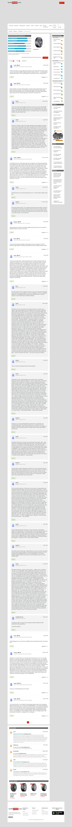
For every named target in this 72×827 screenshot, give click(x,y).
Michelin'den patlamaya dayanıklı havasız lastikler (58, 119)
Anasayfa (11, 25)
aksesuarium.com (35, 810)
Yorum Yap (45, 57)
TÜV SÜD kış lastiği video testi (57, 108)
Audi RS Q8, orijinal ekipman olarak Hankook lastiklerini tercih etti (57, 196)
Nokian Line (33, 793)
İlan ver (61, 2)
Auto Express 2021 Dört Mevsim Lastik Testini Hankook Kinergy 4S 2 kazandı (58, 181)
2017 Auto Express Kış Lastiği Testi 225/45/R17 (58, 166)
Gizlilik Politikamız (45, 812)
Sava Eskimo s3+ (57, 78)
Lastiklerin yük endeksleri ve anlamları (58, 201)
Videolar (37, 25)
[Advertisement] (36, 14)
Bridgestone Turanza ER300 (13, 795)
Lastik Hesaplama (45, 26)
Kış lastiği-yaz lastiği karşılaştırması (57, 127)
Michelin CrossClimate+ (58, 82)
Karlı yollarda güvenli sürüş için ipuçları (57, 191)
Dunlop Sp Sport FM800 (58, 50)
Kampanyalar (22, 25)
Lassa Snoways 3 (57, 69)
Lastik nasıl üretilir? (57, 115)
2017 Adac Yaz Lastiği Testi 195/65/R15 (57, 159)
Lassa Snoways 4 (57, 72)
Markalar (16, 25)
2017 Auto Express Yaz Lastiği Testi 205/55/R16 (58, 163)
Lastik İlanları (34, 812)
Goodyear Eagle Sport (58, 43)
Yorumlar (11, 60)
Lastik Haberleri (26, 814)
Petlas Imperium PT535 (58, 86)
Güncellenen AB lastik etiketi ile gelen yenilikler (58, 187)
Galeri (41, 25)
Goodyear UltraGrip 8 (57, 74)
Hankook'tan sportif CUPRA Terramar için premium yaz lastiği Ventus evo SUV (57, 175)
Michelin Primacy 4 (57, 54)
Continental (20, 31)
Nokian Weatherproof (58, 90)
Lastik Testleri (25, 813)
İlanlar (50, 25)
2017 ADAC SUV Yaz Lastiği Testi (57, 151)
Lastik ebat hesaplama (16, 626)
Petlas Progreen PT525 (58, 47)
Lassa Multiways (57, 101)
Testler (32, 25)
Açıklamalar (24, 60)
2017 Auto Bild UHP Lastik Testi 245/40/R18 (58, 147)
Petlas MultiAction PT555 (58, 93)
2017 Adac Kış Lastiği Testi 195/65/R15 (57, 155)
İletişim (43, 810)
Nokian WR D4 (56, 66)
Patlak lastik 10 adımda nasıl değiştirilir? (58, 112)
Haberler (28, 25)
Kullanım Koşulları (45, 813)
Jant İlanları (34, 813)
